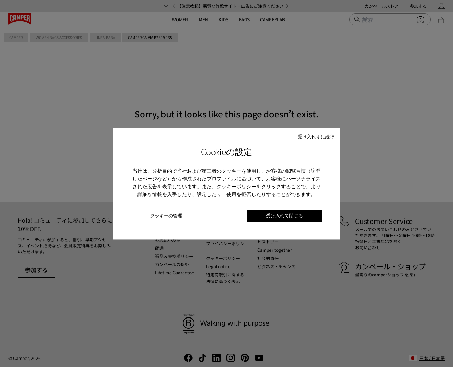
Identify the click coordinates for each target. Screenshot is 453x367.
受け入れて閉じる (284, 215)
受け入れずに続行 (316, 136)
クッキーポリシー (236, 186)
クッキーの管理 (166, 215)
